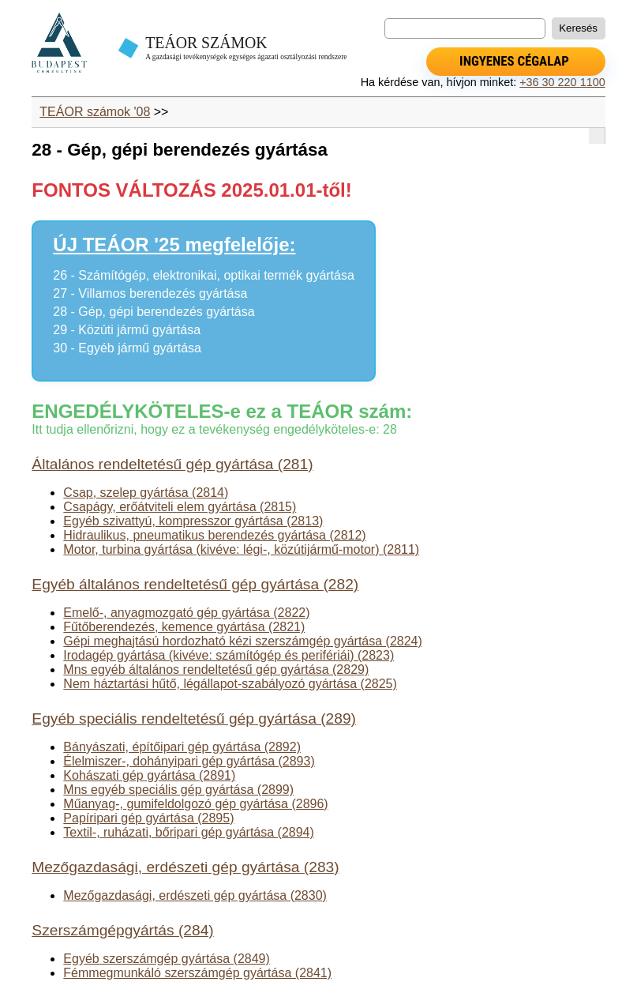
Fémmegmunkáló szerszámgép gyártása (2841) (197, 973)
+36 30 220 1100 (562, 82)
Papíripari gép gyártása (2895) (148, 818)
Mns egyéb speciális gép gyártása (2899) (178, 789)
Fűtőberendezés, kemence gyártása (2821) (184, 627)
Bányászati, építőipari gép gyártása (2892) (182, 747)
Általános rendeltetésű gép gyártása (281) (172, 464)
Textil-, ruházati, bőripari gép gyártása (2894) (188, 832)
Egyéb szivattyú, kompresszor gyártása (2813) (193, 521)
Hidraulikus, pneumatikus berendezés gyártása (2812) (214, 535)
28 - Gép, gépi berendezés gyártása (153, 311)
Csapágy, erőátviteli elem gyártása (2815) (179, 506)
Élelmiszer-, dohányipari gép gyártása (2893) (188, 761)
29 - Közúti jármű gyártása (126, 330)
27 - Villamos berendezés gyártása (150, 293)
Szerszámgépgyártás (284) (122, 930)
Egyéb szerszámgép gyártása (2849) (166, 958)
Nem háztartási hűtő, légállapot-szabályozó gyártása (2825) (229, 683)
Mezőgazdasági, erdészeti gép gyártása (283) (185, 867)
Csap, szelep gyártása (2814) (145, 492)
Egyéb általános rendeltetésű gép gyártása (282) (195, 584)
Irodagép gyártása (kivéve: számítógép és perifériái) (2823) (228, 655)
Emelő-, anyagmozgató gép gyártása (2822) (186, 612)
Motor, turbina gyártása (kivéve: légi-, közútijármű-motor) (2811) (241, 549)
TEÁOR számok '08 (94, 111)
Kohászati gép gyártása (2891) (149, 775)
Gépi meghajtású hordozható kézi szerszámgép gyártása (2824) (242, 641)
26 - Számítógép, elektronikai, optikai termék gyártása (203, 275)
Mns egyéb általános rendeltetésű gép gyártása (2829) (216, 669)
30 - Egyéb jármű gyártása (127, 348)
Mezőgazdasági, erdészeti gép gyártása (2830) (195, 895)
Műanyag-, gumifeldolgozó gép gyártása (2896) (195, 804)
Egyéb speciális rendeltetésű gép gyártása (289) (194, 718)
